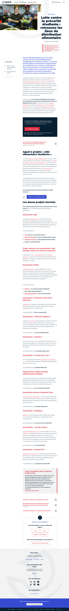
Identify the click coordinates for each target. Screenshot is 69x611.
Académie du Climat (30, 239)
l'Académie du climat (48, 107)
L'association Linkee (28, 269)
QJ (38, 103)
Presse (36, 609)
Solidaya (25, 415)
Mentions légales (11, 609)
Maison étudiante (30, 237)
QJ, (25, 235)
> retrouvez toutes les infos (32, 490)
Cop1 (33, 255)
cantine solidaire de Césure (31, 431)
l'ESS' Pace (41, 105)
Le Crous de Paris (46, 168)
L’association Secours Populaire (31, 396)
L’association (26, 304)
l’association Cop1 (34, 219)
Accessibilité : (25, 609)
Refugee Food (40, 255)
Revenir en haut (9, 76)
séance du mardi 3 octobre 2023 (37, 158)
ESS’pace (27, 289)
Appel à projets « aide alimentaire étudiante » (11, 67)
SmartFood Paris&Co (31, 293)
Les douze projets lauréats (11, 72)
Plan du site (59, 609)
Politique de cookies (50, 609)
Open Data (41, 609)
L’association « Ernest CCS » (30, 453)
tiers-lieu (32, 321)
